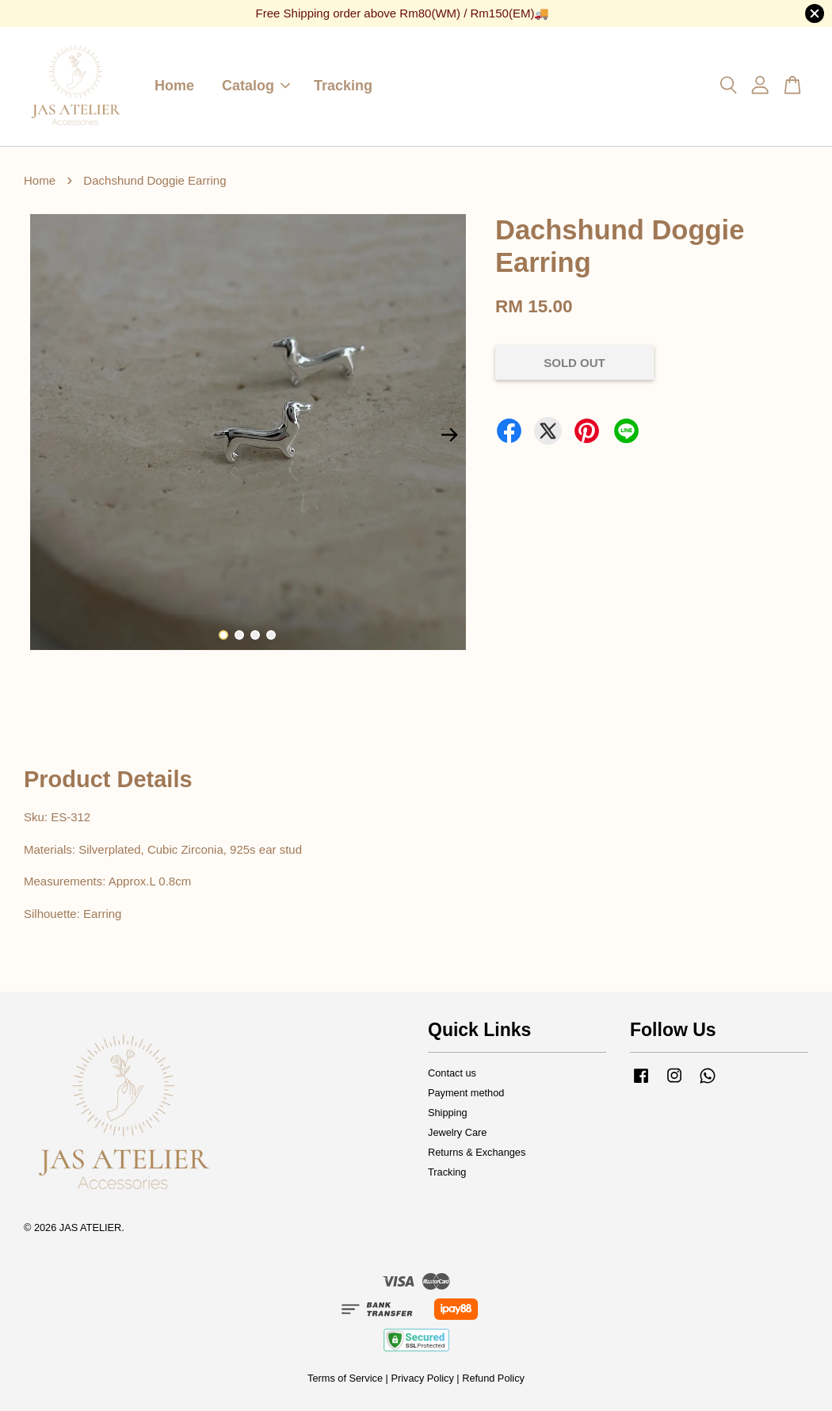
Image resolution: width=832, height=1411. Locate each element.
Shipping (448, 1112)
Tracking (343, 86)
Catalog (256, 86)
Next (450, 435)
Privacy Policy (422, 1378)
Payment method (466, 1093)
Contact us (452, 1073)
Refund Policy (493, 1378)
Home (174, 86)
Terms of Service (345, 1378)
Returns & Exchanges (476, 1152)
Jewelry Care (457, 1132)
